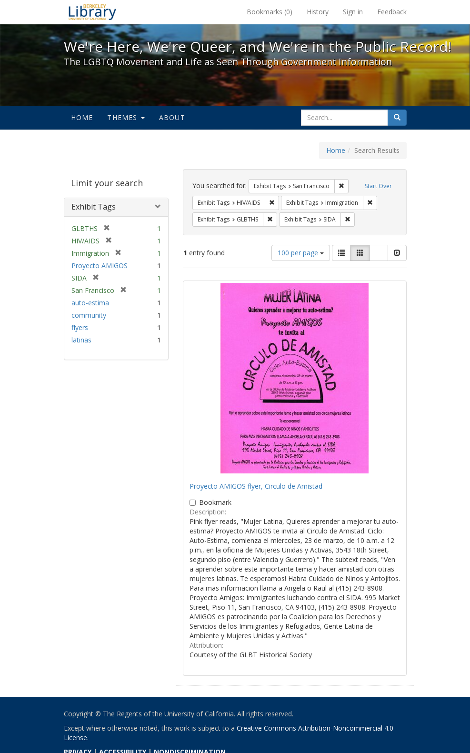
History (318, 11)
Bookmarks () (269, 11)
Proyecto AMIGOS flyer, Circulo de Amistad (256, 486)
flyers (79, 327)
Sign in (353, 11)
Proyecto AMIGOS (99, 265)
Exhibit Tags (93, 206)
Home (82, 117)
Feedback (392, 11)
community (88, 315)
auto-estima (90, 302)
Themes (125, 117)
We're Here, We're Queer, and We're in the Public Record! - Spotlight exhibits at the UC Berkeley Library (92, 12)
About (172, 117)
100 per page (301, 252)
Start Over (378, 186)
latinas (81, 339)
